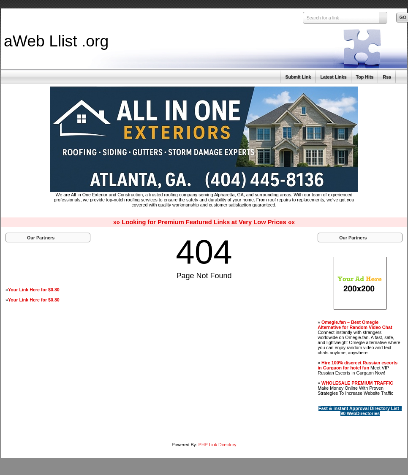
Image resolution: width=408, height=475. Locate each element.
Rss (387, 76)
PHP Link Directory (218, 444)
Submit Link (298, 76)
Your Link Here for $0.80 (34, 289)
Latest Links (333, 76)
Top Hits (365, 76)
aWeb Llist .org (56, 41)
